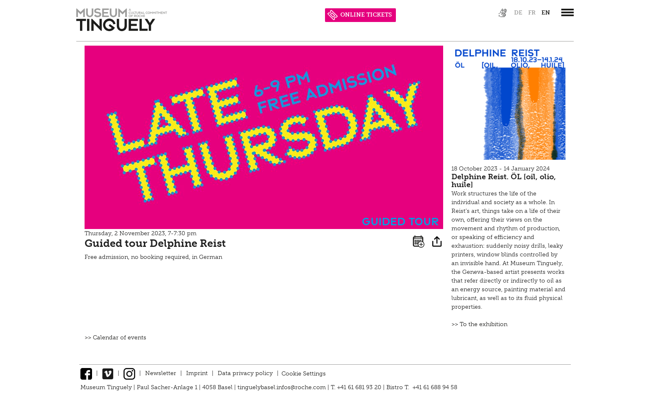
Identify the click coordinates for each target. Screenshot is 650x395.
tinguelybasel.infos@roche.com (282, 387)
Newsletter (160, 373)
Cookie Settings (303, 373)
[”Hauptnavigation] (567, 12)
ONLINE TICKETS (359, 14)
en (545, 12)
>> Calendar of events (115, 337)
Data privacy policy (245, 373)
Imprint (197, 373)
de (518, 12)
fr (532, 12)
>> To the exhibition (479, 324)
